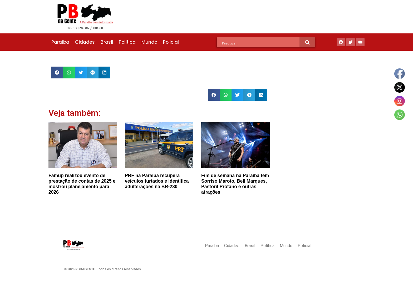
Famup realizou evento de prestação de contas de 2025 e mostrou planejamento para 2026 (81, 184)
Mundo (149, 42)
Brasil (107, 42)
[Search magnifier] (307, 42)
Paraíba (60, 42)
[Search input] (260, 43)
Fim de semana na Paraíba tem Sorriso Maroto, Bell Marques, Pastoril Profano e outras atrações (235, 184)
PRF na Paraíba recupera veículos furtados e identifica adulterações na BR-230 (157, 181)
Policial (171, 42)
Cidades (85, 42)
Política (127, 42)
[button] (57, 72)
